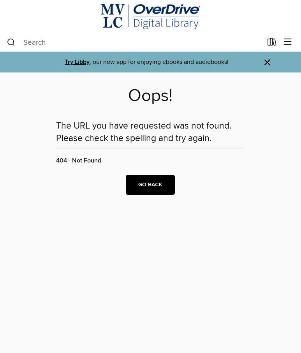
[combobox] (134, 42)
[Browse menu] (288, 42)
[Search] (11, 42)
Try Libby (77, 62)
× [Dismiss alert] (267, 62)
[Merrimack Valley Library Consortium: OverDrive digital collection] (150, 16)
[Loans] (272, 43)
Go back (150, 184)
